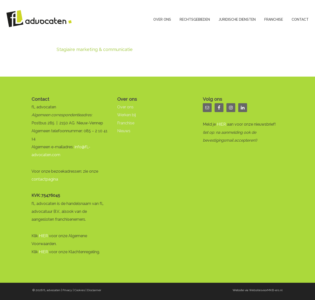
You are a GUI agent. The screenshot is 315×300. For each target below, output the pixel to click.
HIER (43, 235)
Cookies (79, 290)
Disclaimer (94, 290)
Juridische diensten (237, 19)
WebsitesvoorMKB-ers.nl (266, 290)
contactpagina (45, 179)
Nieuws (123, 131)
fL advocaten (51, 290)
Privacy (67, 290)
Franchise (273, 19)
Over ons (162, 19)
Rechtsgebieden (195, 19)
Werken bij (126, 115)
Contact (300, 19)
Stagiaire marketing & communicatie (95, 49)
